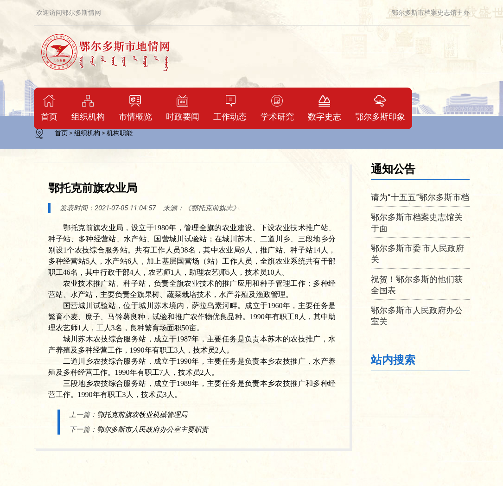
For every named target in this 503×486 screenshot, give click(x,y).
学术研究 (277, 108)
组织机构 (88, 108)
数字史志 (324, 108)
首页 (49, 108)
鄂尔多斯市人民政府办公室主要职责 (152, 429)
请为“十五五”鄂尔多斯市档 (420, 197)
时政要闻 (182, 108)
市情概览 (135, 108)
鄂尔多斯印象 (380, 108)
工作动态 (230, 108)
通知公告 (393, 168)
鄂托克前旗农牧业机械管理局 (142, 414)
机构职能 (120, 133)
